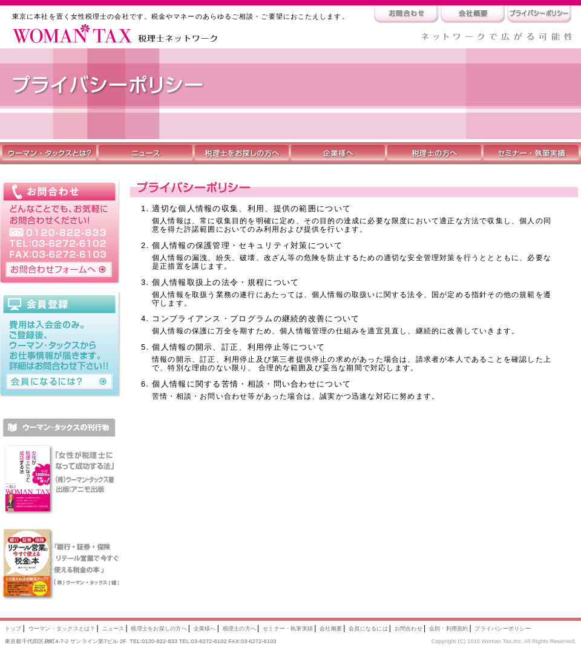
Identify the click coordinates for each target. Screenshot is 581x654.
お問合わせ (408, 629)
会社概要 (331, 629)
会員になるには (368, 629)
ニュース (113, 629)
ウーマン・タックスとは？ (62, 629)
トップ (13, 629)
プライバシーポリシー (502, 629)
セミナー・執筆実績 (288, 629)
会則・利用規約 (448, 629)
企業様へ (205, 629)
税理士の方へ (239, 629)
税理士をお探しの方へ (158, 629)
